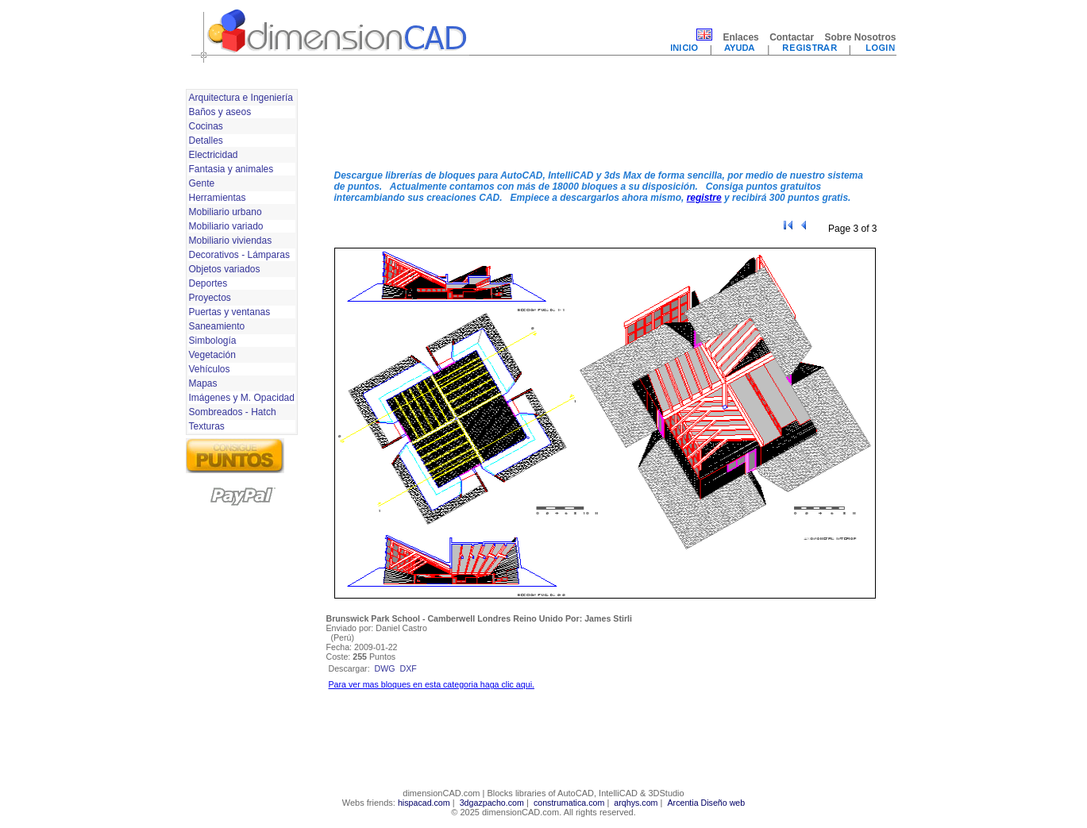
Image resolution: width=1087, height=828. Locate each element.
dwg (385, 668)
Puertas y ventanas (230, 312)
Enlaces (740, 37)
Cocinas (206, 126)
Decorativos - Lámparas (239, 254)
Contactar (791, 37)
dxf (408, 668)
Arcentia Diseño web (706, 802)
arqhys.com (635, 802)
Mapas (203, 383)
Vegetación (212, 354)
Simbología (213, 340)
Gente (202, 183)
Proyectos (210, 297)
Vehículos (209, 369)
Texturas (207, 426)
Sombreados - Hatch (232, 412)
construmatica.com (569, 802)
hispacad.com (424, 802)
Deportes (208, 283)
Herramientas (217, 197)
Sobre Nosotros (860, 37)
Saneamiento (217, 326)
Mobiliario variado (226, 226)
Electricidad (213, 154)
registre (704, 197)
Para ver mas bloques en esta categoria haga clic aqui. (431, 684)
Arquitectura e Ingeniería (241, 97)
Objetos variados (224, 269)
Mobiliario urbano (225, 212)
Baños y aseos (220, 111)
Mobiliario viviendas (230, 240)
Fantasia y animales (231, 169)
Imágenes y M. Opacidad (242, 397)
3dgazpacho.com (492, 802)
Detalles (206, 140)
